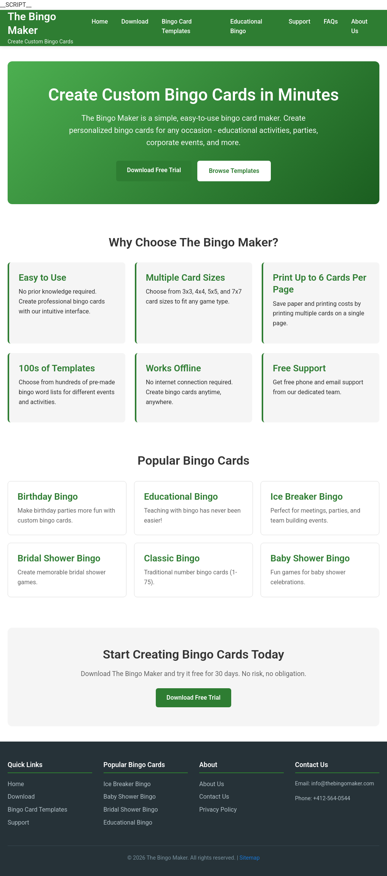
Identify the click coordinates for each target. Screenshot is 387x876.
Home (99, 21)
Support (299, 21)
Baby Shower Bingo (130, 796)
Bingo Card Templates (177, 26)
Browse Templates (234, 170)
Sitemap (250, 858)
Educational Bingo (246, 26)
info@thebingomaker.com (342, 783)
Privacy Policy (218, 809)
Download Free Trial (154, 170)
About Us (359, 26)
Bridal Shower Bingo (131, 809)
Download (134, 21)
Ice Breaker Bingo (127, 784)
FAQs (331, 21)
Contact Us (214, 796)
